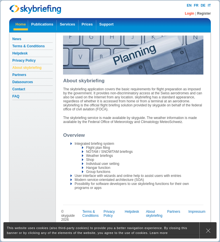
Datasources (22, 82)
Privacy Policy (24, 60)
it (209, 5)
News (16, 39)
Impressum (196, 212)
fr (196, 5)
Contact (18, 89)
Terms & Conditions (28, 46)
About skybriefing (27, 68)
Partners (19, 75)
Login (190, 13)
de (203, 5)
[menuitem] (20, 25)
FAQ (15, 96)
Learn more (159, 233)
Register (204, 13)
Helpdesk (20, 53)
